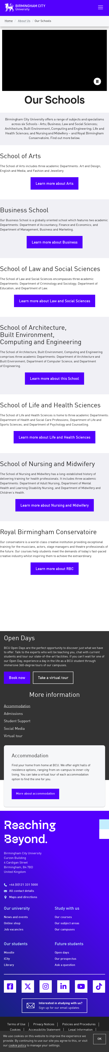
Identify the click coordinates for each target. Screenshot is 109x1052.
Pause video (97, 81)
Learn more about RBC (55, 569)
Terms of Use (16, 1024)
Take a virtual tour (53, 678)
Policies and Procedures (79, 1024)
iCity (7, 958)
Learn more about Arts (54, 184)
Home (9, 21)
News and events (16, 917)
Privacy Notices (43, 1024)
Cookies (15, 1029)
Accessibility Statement (44, 1029)
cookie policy (17, 1045)
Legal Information (80, 1029)
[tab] (54, 706)
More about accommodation (35, 793)
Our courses (63, 917)
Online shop (12, 923)
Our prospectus (65, 958)
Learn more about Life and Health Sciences (54, 438)
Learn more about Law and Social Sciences (54, 301)
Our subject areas (67, 923)
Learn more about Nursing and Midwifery (54, 506)
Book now (17, 678)
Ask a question (65, 965)
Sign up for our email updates (60, 1005)
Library (9, 965)
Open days (62, 952)
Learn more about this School (54, 379)
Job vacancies (13, 929)
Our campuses (65, 929)
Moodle (9, 952)
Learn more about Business (54, 242)
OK (100, 1039)
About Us (24, 21)
